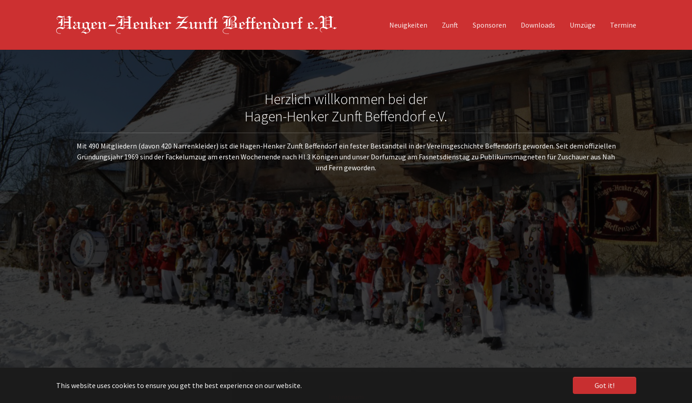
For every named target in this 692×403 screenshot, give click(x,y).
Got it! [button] (605, 385)
